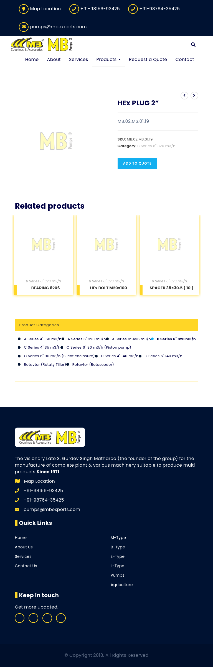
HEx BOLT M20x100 (108, 288)
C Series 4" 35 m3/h (42, 347)
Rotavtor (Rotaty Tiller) (45, 364)
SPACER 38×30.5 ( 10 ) (171, 288)
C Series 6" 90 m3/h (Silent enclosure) (59, 356)
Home (21, 537)
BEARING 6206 (45, 288)
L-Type (117, 566)
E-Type (118, 556)
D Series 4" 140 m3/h (120, 356)
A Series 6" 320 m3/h (87, 339)
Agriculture (122, 584)
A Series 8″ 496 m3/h (131, 339)
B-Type (118, 547)
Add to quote (137, 163)
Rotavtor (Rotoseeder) (93, 364)
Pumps (118, 575)
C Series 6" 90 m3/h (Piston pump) (99, 347)
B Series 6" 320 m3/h (156, 146)
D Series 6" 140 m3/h (163, 356)
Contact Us (26, 566)
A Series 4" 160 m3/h (42, 339)
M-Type (118, 537)
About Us (24, 547)
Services (23, 556)
